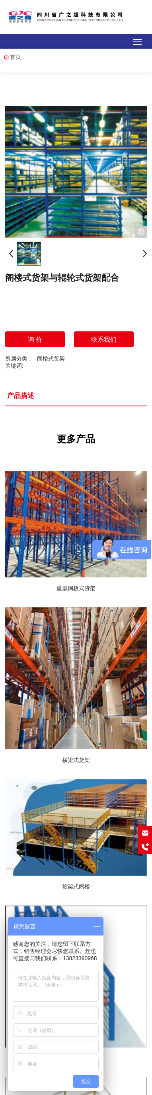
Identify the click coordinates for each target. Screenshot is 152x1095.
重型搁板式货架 (76, 588)
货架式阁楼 (76, 886)
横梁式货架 (76, 760)
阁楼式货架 (51, 358)
